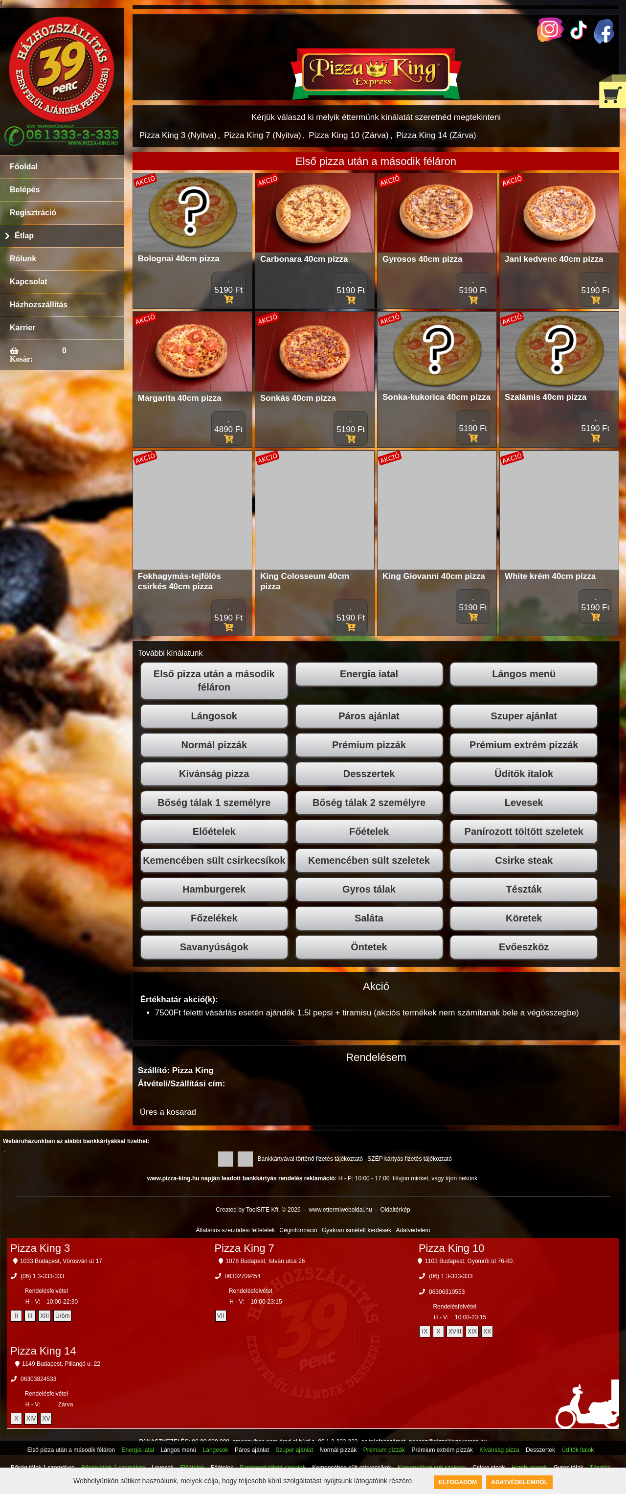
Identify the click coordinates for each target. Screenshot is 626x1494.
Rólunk (23, 258)
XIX (472, 1331)
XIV (31, 1418)
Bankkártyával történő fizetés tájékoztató (310, 1158)
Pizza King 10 (452, 1248)
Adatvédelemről (519, 1482)
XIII (44, 1315)
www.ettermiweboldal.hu (340, 1209)
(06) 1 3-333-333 (42, 1276)
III (30, 1315)
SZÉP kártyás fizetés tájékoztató (409, 1158)
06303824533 (38, 1379)
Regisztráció (33, 212)
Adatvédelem (413, 1230)
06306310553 (447, 1291)
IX (424, 1331)
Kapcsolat (28, 281)
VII (220, 1315)
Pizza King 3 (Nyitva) (178, 135)
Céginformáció (298, 1230)
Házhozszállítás (38, 304)
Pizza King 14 (43, 1351)
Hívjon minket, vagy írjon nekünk (435, 1178)
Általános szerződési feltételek (235, 1230)
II (16, 1315)
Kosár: (21, 359)
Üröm (62, 1315)
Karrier (22, 327)
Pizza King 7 (244, 1248)
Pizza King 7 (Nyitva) (262, 135)
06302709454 (243, 1276)
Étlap (24, 235)
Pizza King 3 (40, 1248)
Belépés (25, 189)
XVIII (454, 1331)
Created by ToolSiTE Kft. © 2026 (258, 1209)
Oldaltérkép (395, 1209)
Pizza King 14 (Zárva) (436, 135)
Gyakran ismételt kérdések (356, 1230)
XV (46, 1418)
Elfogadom (458, 1482)
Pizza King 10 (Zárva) (348, 135)
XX (487, 1331)
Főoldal (24, 166)
